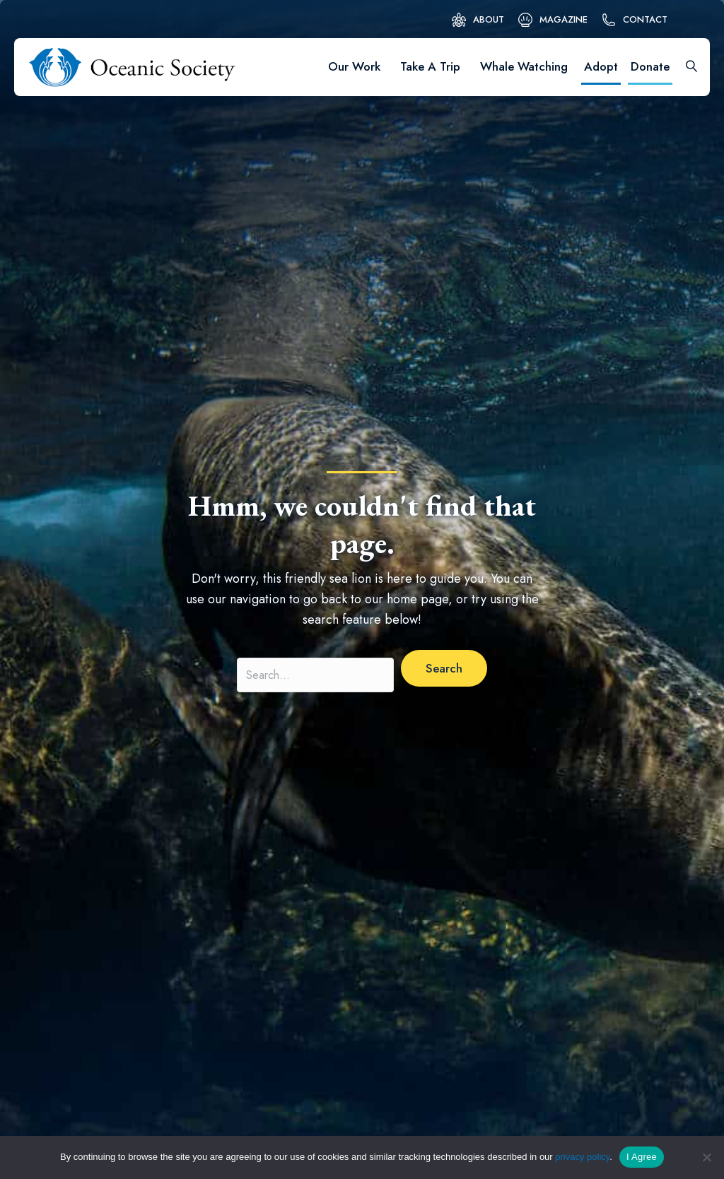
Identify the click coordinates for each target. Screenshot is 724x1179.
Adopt (601, 66)
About (488, 19)
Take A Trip (430, 66)
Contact (645, 19)
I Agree (641, 1156)
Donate (650, 66)
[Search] (686, 67)
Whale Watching (524, 66)
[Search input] (315, 675)
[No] (706, 1157)
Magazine (563, 19)
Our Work (354, 66)
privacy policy (582, 1156)
